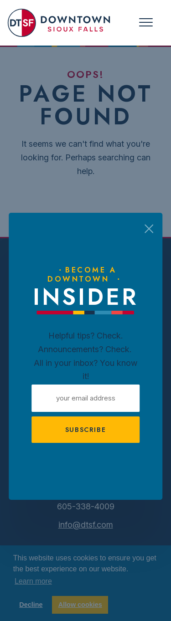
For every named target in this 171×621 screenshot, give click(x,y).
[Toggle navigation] (146, 22)
